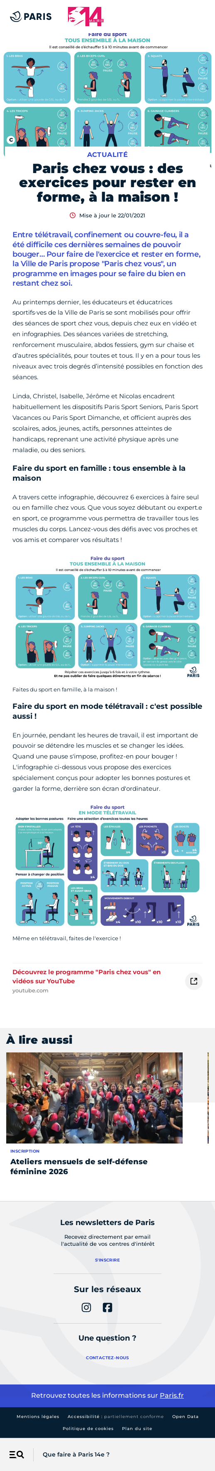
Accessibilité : (116, 1416)
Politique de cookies (88, 1428)
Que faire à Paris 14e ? (76, 1454)
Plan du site (137, 1428)
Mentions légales (38, 1416)
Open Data (185, 1416)
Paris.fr (172, 1395)
